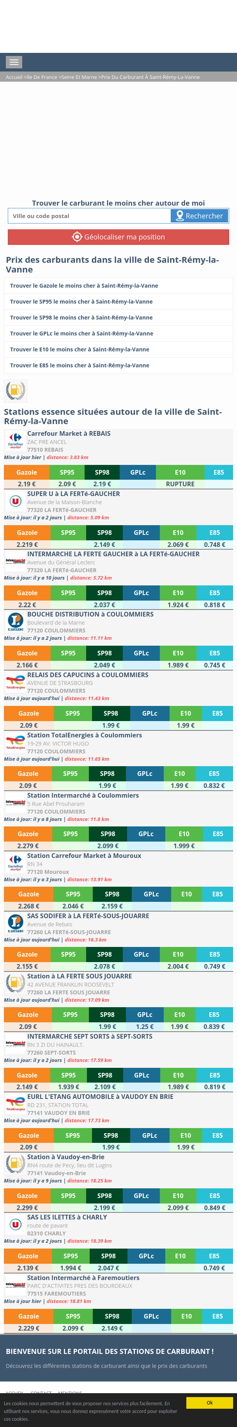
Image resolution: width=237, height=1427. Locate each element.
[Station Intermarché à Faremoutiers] (118, 1289)
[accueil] (78, 26)
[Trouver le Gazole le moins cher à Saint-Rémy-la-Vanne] (118, 286)
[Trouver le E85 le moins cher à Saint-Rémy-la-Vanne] (118, 365)
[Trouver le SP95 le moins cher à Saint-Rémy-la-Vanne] (118, 302)
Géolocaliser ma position (118, 236)
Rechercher (199, 215)
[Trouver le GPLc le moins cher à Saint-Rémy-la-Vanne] (118, 333)
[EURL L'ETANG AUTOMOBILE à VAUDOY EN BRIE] (118, 1108)
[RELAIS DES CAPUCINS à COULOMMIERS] (118, 686)
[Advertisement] (118, 140)
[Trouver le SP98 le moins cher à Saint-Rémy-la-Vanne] (118, 317)
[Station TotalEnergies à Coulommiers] (118, 746)
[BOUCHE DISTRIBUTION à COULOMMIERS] (118, 625)
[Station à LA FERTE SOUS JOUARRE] (118, 987)
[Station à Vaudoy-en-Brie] (118, 1168)
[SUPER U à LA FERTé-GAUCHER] (118, 505)
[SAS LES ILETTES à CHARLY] (118, 1228)
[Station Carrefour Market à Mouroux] (118, 867)
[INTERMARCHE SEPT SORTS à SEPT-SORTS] (118, 1048)
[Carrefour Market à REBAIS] (118, 445)
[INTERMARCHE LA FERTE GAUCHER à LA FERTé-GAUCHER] (118, 565)
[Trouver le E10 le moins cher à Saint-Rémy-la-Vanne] (118, 349)
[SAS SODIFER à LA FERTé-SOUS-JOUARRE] (118, 927)
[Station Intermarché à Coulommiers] (118, 807)
